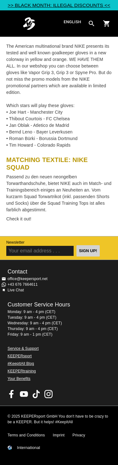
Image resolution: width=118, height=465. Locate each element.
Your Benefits (19, 378)
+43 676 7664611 (23, 284)
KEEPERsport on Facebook (12, 394)
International (28, 448)
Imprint (59, 435)
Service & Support (23, 348)
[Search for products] (91, 23)
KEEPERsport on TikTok (36, 394)
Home (42, 23)
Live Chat (16, 290)
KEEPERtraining (22, 371)
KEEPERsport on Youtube (24, 394)
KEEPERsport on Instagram (48, 394)
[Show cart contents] (106, 23)
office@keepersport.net (28, 279)
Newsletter (15, 242)
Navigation (10, 23)
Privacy (78, 435)
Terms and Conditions (26, 435)
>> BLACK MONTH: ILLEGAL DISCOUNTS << (59, 5)
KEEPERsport (20, 356)
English (72, 22)
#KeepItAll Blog (21, 363)
